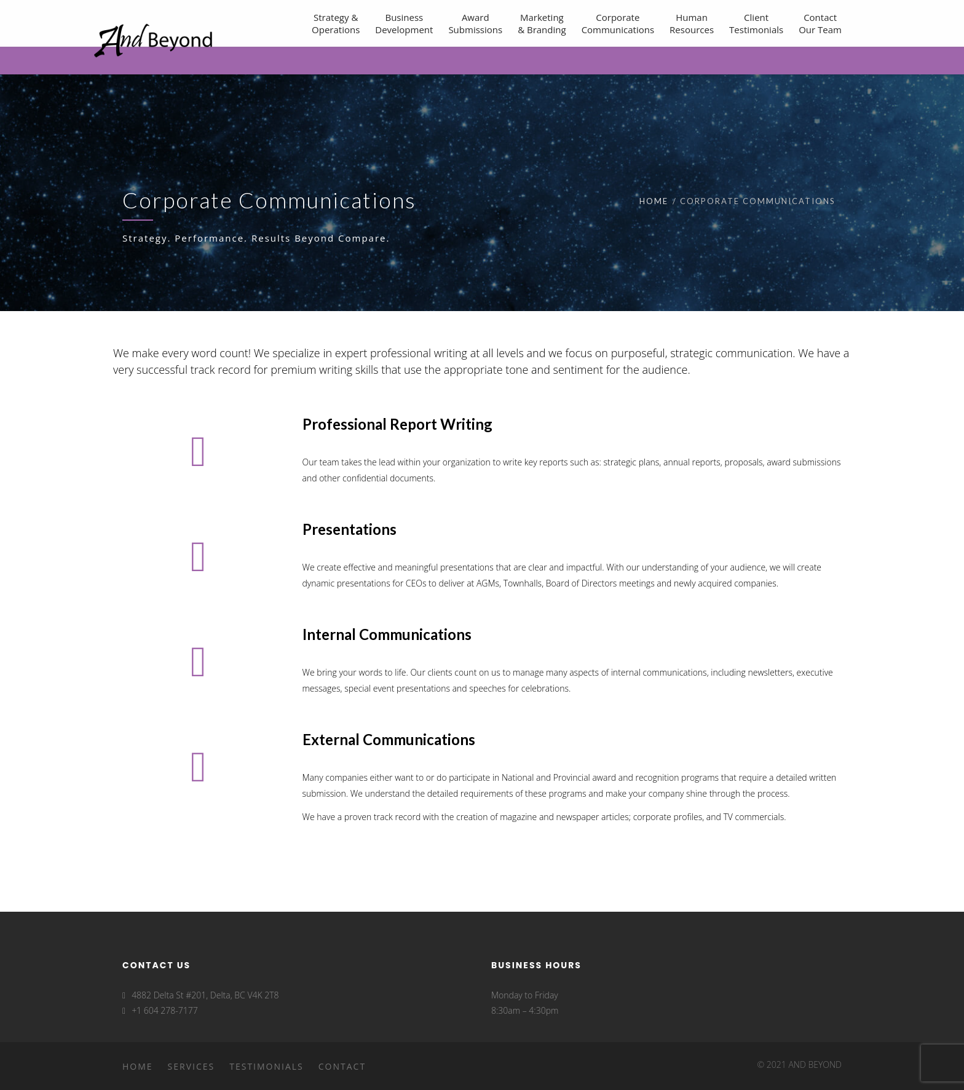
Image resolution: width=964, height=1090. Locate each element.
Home (653, 201)
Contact (342, 1066)
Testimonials (266, 1066)
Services (191, 1066)
